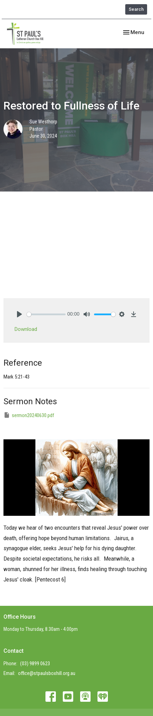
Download (26, 329)
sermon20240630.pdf (28, 415)
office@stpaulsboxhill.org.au (46, 673)
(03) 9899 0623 (35, 663)
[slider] (46, 314)
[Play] (19, 314)
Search (136, 9)
